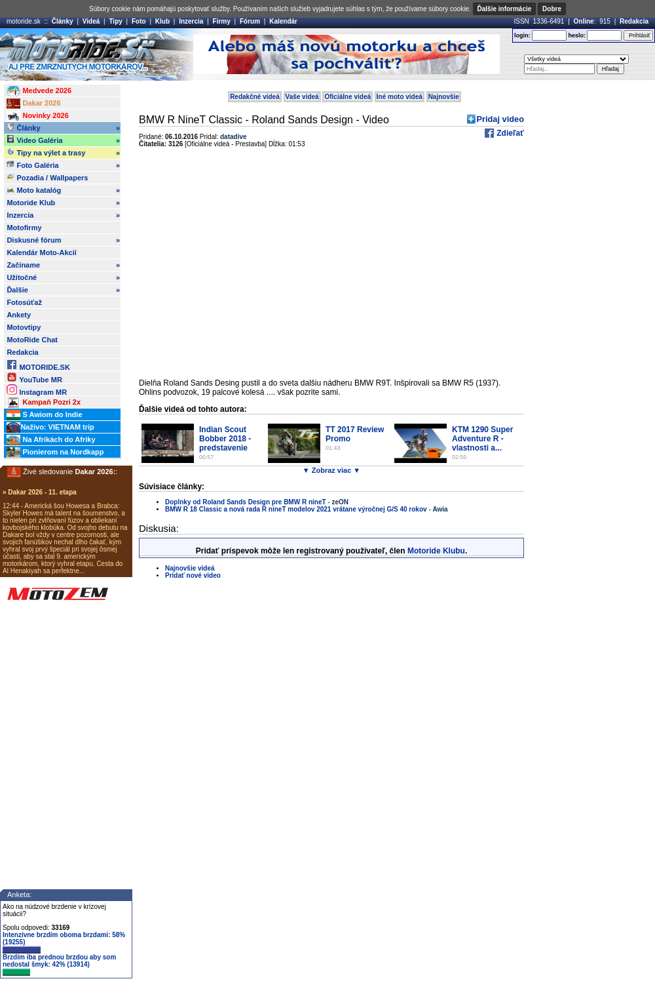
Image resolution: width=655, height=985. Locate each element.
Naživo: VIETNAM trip (50, 427)
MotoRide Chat (32, 340)
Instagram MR (37, 389)
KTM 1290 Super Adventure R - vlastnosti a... (482, 438)
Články (62, 21)
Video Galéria (63, 140)
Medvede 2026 (39, 91)
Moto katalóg (63, 190)
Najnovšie (443, 96)
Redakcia (634, 21)
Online (584, 21)
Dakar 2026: (95, 471)
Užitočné (63, 277)
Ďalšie (63, 290)
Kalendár (283, 21)
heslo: (577, 35)
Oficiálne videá (347, 96)
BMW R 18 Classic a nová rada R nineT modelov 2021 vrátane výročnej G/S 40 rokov (296, 509)
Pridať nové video (193, 575)
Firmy (222, 21)
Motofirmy (24, 227)
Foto (139, 21)
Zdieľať (509, 133)
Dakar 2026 (33, 103)
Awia (440, 509)
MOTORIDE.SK (38, 365)
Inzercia (191, 21)
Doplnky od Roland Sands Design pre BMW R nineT (245, 502)
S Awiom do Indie (44, 415)
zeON (339, 502)
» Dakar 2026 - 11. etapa (40, 492)
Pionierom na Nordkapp (55, 452)
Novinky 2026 (37, 116)
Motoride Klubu (436, 550)
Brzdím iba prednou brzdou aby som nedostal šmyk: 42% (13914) (59, 965)
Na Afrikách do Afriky (51, 440)
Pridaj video (500, 119)
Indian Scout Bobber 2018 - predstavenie (225, 438)
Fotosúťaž (24, 302)
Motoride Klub (63, 202)
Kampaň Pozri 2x (44, 402)
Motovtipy (24, 327)
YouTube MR (34, 377)
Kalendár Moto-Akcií (41, 252)
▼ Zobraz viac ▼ (331, 470)
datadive (233, 136)
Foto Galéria (63, 165)
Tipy (115, 21)
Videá (91, 21)
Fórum (250, 21)
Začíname (63, 265)
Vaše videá (302, 96)
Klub (162, 21)
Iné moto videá (399, 96)
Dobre (551, 8)
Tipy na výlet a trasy (63, 153)
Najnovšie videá (190, 568)
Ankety (19, 315)
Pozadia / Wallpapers (47, 177)
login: (522, 35)
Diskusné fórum (63, 240)
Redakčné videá (255, 96)
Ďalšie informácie (504, 8)
